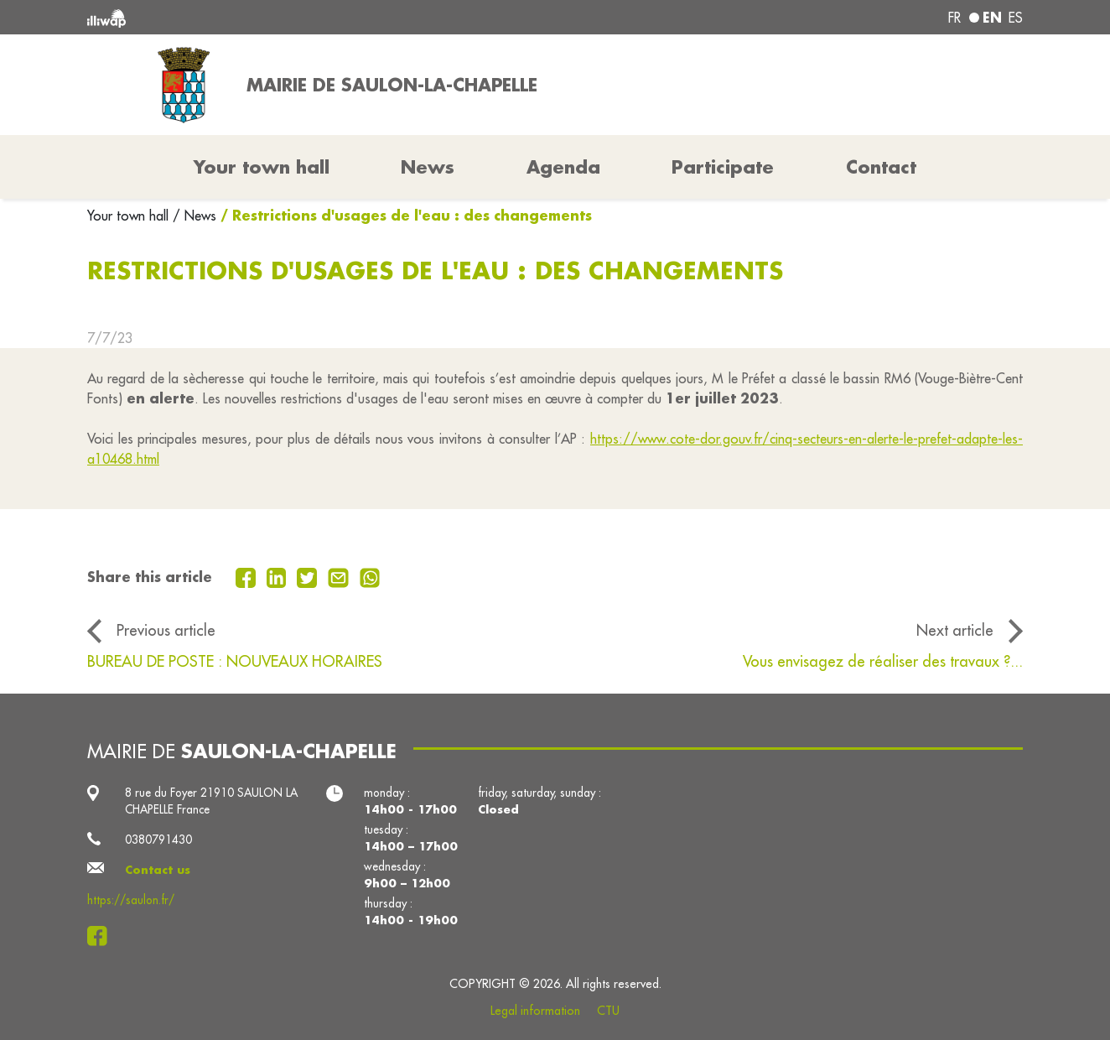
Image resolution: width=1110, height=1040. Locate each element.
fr (954, 17)
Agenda (563, 167)
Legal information (535, 1010)
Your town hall (130, 215)
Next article (954, 630)
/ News (194, 215)
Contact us (157, 869)
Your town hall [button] (261, 167)
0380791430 (158, 839)
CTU (608, 1010)
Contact (881, 167)
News (427, 167)
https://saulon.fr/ (130, 899)
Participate (723, 167)
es (1016, 17)
